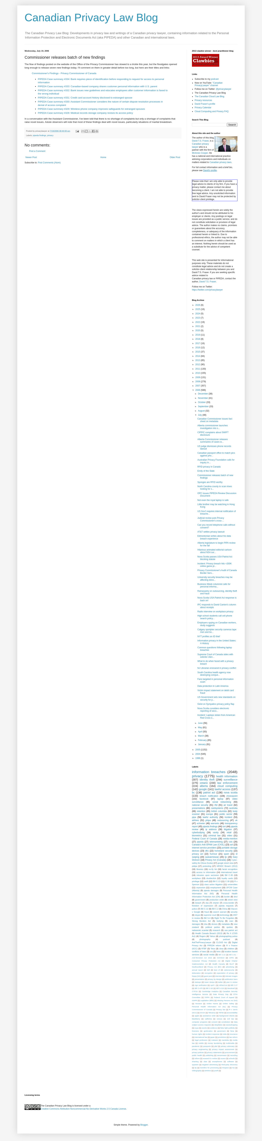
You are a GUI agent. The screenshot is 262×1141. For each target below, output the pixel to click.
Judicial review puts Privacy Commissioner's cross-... (210, 519)
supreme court (210, 915)
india (225, 1034)
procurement (230, 1052)
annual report (197, 970)
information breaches (208, 772)
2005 (198, 749)
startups (198, 982)
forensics (195, 1031)
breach (198, 903)
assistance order (209, 1016)
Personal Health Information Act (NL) (209, 1007)
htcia (232, 1031)
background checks (227, 1016)
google (203, 789)
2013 (198, 360)
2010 (198, 373)
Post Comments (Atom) (49, 162)
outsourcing (223, 820)
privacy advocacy (228, 1046)
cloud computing (227, 786)
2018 (198, 339)
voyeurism (200, 887)
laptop (220, 799)
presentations (198, 808)
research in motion (210, 1058)
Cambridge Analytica (210, 991)
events (204, 1028)
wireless (208, 1071)
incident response (212, 1034)
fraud (206, 912)
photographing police (228, 936)
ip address (211, 829)
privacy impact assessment (223, 1049)
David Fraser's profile (205, 104)
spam (226, 854)
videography (196, 1071)
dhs (207, 851)
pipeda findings (39, 135)
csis (231, 841)
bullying (220, 921)
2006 (198, 390)
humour (213, 854)
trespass (225, 1068)
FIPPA (207, 997)
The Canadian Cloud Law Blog (209, 96)
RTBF (204, 949)
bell (208, 970)
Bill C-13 (217, 881)
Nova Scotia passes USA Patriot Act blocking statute (214, 558)
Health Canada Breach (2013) (208, 933)
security (234, 912)
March (201, 736)
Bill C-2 (215, 909)
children (230, 949)
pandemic (196, 1046)
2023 (198, 318)
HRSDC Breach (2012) (227, 866)
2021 (198, 326)
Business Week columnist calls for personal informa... (213, 585)
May (200, 727)
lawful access (222, 789)
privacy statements (214, 1052)
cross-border (228, 903)
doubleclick (211, 878)
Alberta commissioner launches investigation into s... (212, 426)
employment (215, 887)
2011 (198, 369)
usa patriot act (231, 930)
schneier (201, 823)
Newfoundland (197, 967)
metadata (226, 924)
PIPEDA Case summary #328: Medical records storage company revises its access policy (85, 113)
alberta (204, 786)
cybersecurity (229, 970)
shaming (195, 1062)
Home (103, 157)
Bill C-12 (204, 909)
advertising (230, 967)
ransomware (222, 1055)
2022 (198, 322)
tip (195, 1068)
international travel (229, 872)
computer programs (199, 1022)
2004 (198, 754)
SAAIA (202, 1013)
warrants (215, 823)
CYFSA (195, 991)
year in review (231, 982)
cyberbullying (198, 832)
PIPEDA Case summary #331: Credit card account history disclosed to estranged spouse (85, 97)
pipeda (200, 841)
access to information (206, 872)
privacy (50, 135)
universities (232, 884)
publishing (209, 1055)
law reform (233, 1037)
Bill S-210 (220, 988)
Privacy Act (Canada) (215, 860)
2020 (198, 330)
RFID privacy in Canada (209, 466)
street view (232, 900)
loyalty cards (227, 878)
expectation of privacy (226, 973)
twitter (220, 982)
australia (233, 808)
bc (193, 792)
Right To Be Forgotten (224, 918)
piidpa (194, 866)
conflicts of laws (199, 951)
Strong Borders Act (201, 921)
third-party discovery (229, 1065)
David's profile (210, 170)
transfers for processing (209, 1068)
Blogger (144, 1125)
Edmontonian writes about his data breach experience (214, 537)
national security (200, 805)
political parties (212, 927)
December (203, 393)
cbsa (221, 949)
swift (206, 881)
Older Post (175, 157)
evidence (213, 1028)
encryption (209, 973)
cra (211, 951)
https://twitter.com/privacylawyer (207, 290)
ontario (204, 782)
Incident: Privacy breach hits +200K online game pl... (214, 564)
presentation (199, 979)
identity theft (207, 779)
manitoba (225, 1040)
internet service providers (204, 847)
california (208, 1019)
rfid (215, 805)
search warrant (219, 912)
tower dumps (210, 982)
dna (205, 924)
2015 (198, 351)
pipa (194, 817)
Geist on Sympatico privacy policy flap (215, 704)
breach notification (209, 796)
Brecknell (231, 988)
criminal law (214, 835)
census (219, 1019)
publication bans (231, 979)
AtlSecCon (223, 985)
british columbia (219, 811)
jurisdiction (222, 1037)
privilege (195, 881)
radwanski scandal (200, 930)
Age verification (201, 985)
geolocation (208, 1031)
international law (201, 1037)
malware (214, 1040)
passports (207, 1046)
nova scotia (230, 792)
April (200, 731)
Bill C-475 (199, 988)
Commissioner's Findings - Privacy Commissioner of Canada (64, 73)
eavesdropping (231, 1025)
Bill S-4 (207, 918)
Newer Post (31, 157)
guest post (208, 976)
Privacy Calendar (203, 107)
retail (229, 832)
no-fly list (213, 869)
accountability (232, 1013)
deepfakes (219, 1025)
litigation (228, 829)
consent (214, 1022)
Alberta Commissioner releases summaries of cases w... (212, 440)
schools (232, 1058)
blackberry (196, 1019)
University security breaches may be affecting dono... (215, 578)
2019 (198, 335)
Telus (213, 949)
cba (207, 903)
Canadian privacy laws (220, 162)
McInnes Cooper (200, 153)
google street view (225, 863)
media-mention (230, 838)
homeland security (224, 851)
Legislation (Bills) (207, 1000)
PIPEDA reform (214, 945)
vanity (216, 832)
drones (214, 924)
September (203, 406)
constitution (225, 1022)
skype (197, 915)
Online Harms (212, 1004)
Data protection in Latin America (212, 686)
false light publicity (227, 1028)
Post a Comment (37, 151)
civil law (230, 1019)
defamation (196, 973)
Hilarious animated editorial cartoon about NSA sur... (214, 551)
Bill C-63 (209, 988)
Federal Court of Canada (204, 838)
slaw (205, 1062)
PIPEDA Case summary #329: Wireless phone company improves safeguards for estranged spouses (91, 109)
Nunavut (198, 1004)
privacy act (197, 854)
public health (197, 1055)
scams (223, 1058)
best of (217, 970)
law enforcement (227, 782)
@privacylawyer (223, 89)
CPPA (231, 958)
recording (233, 1055)
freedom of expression (202, 906)
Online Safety (228, 1004)
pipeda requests (226, 906)
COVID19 (220, 958)
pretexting (207, 866)
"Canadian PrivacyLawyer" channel (209, 84)
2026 (198, 305)
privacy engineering (200, 1049)
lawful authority (210, 817)
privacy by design (214, 979)
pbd (215, 1046)
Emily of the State (206, 471)
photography (204, 939)
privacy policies (198, 1052)
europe (209, 814)
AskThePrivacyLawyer (201, 942)
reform (197, 1058)
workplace (196, 878)
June (200, 723)
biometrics (197, 835)
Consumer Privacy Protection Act (206, 961)
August (201, 411)
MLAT (231, 964)
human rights (197, 1034)
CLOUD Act (221, 942)
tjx (226, 857)
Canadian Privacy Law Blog (91, 17)
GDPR (194, 1000)
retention (201, 811)
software (230, 1062)
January (202, 744)
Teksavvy (211, 1013)
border (227, 897)
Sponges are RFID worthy (210, 482)
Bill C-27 (234, 985)
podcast (215, 79)
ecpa (197, 1028)
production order (216, 900)
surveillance (230, 779)
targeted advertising (210, 1065)
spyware (195, 1065)
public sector (225, 814)
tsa (233, 1068)
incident (228, 817)
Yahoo (212, 936)
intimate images (231, 976)
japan (212, 1037)
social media (209, 954)
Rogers (202, 936)
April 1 (212, 985)
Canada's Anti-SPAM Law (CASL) (208, 844)
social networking (221, 802)
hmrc (218, 951)
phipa (208, 820)
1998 (198, 758)
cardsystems (217, 808)
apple (197, 1016)
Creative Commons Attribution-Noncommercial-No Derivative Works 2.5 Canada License (83, 1109)
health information (226, 776)
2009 (198, 377)
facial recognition (229, 869)
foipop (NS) (196, 976)
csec (231, 921)
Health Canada (218, 964)
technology (224, 915)
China (224, 909)
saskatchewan (212, 857)
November (203, 398)
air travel (228, 805)
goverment (221, 1031)
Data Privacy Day (221, 994)
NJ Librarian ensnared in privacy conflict (216, 668)
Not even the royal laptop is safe (213, 500)
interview (218, 976)
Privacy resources (203, 100)
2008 (198, 381)
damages (196, 924)
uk (236, 820)
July (200, 415)
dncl (235, 897)
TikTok (221, 1013)
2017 (198, 343)
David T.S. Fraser (200, 141)
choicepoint (231, 796)
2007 (198, 385)
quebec (230, 927)
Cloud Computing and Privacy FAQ (212, 111)
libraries (199, 869)
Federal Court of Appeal (224, 997)
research (216, 930)
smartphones (217, 1062)
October (202, 402)
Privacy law (220, 1010)
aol (231, 844)
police (194, 909)
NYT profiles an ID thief (208, 636)
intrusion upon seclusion (208, 875)
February (202, 740)
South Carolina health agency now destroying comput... (214, 673)
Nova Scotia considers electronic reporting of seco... (213, 709)
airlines (195, 820)
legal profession (201, 1040)
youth (216, 1071)
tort (224, 826)
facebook (204, 799)
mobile (201, 1043)
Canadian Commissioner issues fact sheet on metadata (214, 420)
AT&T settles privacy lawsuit (211, 532)
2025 (198, 309)
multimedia (230, 1043)
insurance (233, 1034)
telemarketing (216, 841)
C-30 (227, 881)
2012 (198, 364)
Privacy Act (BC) (214, 967)
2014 (198, 356)
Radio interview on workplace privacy (215, 611)
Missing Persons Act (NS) (227, 1000)
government (200, 900)
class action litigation (213, 884)
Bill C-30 (229, 875)
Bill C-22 (222, 955)
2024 (198, 313)
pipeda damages (211, 890)
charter (216, 903)
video (229, 835)
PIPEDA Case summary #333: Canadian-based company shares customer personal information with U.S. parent (97, 86)
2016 (198, 347)
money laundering (215, 1043)
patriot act (209, 792)
